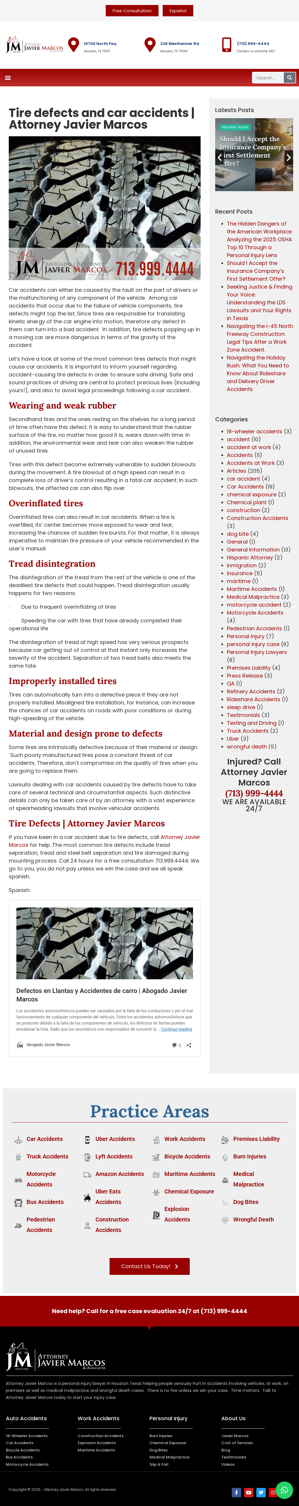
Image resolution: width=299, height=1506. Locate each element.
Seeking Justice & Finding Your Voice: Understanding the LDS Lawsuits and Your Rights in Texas (259, 302)
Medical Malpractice (253, 597)
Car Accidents (245, 486)
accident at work (249, 447)
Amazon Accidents (119, 1173)
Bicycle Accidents (187, 1156)
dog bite (238, 534)
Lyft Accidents (114, 1156)
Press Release (245, 675)
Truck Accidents (248, 730)
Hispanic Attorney (250, 557)
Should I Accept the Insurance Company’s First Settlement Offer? (256, 270)
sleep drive (241, 707)
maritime (239, 581)
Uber (233, 738)
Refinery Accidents (251, 691)
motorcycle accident (254, 604)
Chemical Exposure (189, 1191)
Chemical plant (247, 502)
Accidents (240, 455)
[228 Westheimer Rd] (150, 44)
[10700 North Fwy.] (73, 44)
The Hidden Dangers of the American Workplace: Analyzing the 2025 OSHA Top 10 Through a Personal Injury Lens (260, 239)
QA (230, 683)
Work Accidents (184, 1138)
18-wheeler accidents (254, 431)
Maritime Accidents (252, 589)
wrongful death (247, 746)
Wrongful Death (253, 1219)
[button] (8, 78)
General (237, 541)
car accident (243, 478)
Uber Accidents (115, 1138)
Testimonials (243, 715)
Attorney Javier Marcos (115, 823)
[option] (254, 154)
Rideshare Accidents (253, 699)
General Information (253, 549)
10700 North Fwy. (100, 43)
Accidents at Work (251, 463)
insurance (240, 573)
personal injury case (253, 644)
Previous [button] (219, 157)
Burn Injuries (249, 1156)
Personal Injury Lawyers (257, 652)
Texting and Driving (252, 723)
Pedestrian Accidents (254, 628)
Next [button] (288, 157)
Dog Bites (245, 1201)
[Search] (289, 77)
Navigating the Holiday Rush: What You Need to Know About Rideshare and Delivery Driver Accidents (258, 373)
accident (238, 439)
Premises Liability (249, 667)
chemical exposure (252, 494)
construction (243, 510)
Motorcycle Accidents (255, 612)
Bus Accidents (45, 1201)
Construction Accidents (242, 127)
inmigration (242, 565)
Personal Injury (246, 636)
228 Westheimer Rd (179, 43)
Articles (236, 470)
